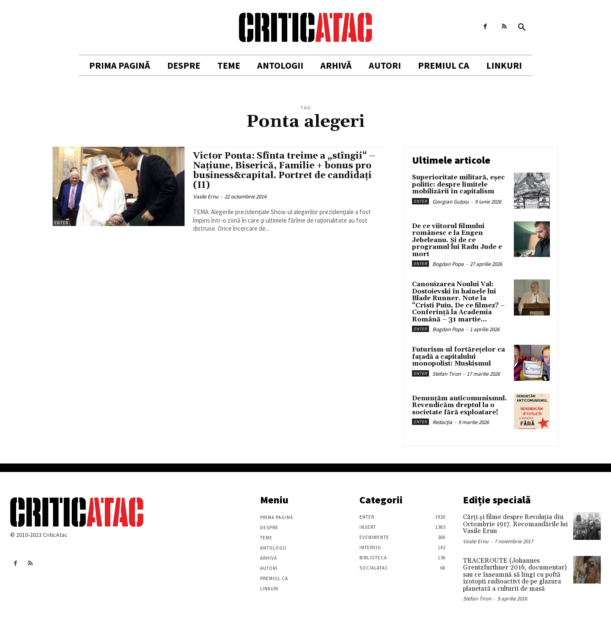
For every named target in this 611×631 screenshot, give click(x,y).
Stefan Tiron (446, 373)
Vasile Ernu (206, 196)
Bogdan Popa (448, 264)
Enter (61, 223)
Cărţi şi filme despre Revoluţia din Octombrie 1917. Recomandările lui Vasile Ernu (515, 524)
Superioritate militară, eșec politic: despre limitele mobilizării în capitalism (458, 184)
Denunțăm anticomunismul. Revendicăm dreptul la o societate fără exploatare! (459, 405)
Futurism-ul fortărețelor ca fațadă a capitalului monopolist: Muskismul (458, 357)
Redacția (442, 422)
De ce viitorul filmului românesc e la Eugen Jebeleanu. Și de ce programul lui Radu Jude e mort (457, 240)
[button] (522, 27)
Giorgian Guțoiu (450, 201)
